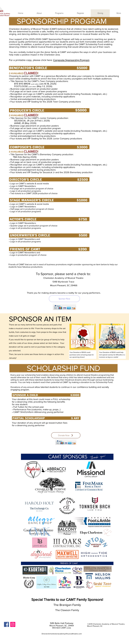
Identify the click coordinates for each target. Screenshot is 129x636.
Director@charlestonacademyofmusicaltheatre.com (62, 634)
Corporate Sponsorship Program (71, 60)
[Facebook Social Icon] (6, 624)
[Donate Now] (65, 435)
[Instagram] (12, 624)
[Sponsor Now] (64, 299)
